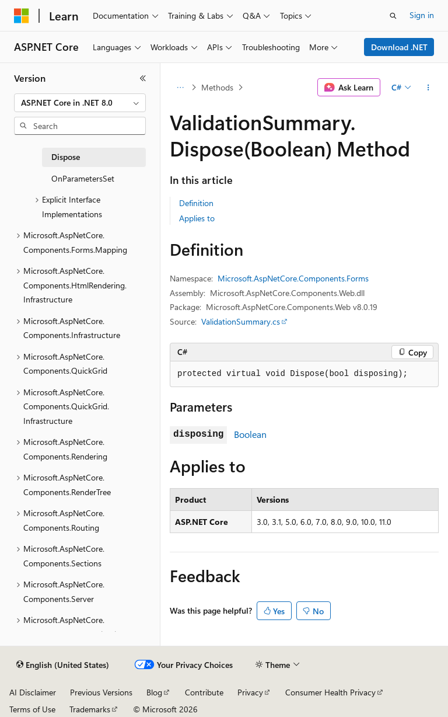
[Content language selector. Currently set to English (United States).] (62, 665)
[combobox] (80, 102)
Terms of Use (32, 709)
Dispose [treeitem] (65, 156)
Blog (154, 692)
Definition (196, 202)
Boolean (250, 434)
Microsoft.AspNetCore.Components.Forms (293, 278)
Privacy (250, 692)
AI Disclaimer (32, 692)
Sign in (422, 14)
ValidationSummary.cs (240, 321)
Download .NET (399, 47)
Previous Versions (101, 692)
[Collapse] (143, 78)
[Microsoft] (21, 15)
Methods (217, 87)
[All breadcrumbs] (180, 87)
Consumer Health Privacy (330, 692)
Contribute (204, 692)
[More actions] (428, 87)
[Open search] (393, 15)
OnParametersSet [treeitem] (82, 178)
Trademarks (89, 709)
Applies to (197, 218)
